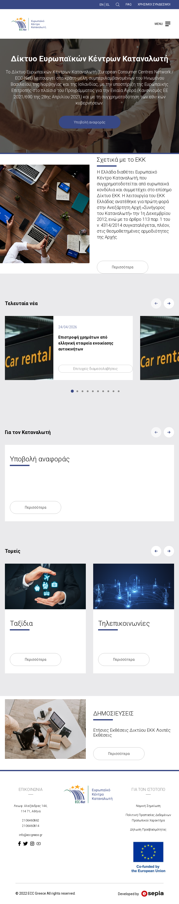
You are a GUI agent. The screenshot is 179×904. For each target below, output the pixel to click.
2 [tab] (77, 391)
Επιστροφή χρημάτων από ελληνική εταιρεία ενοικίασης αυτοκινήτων (85, 343)
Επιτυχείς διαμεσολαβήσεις (95, 369)
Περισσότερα (122, 267)
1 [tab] (72, 391)
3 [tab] (82, 391)
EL (108, 4)
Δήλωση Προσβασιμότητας (148, 829)
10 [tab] (118, 391)
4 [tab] (88, 391)
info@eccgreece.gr (30, 835)
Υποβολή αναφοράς (89, 122)
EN (102, 4)
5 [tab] (93, 391)
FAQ (129, 4)
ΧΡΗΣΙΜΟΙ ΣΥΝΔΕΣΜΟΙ (154, 4)
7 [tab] (103, 391)
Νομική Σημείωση (148, 806)
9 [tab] (113, 391)
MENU (159, 24)
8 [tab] (108, 391)
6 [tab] (98, 391)
